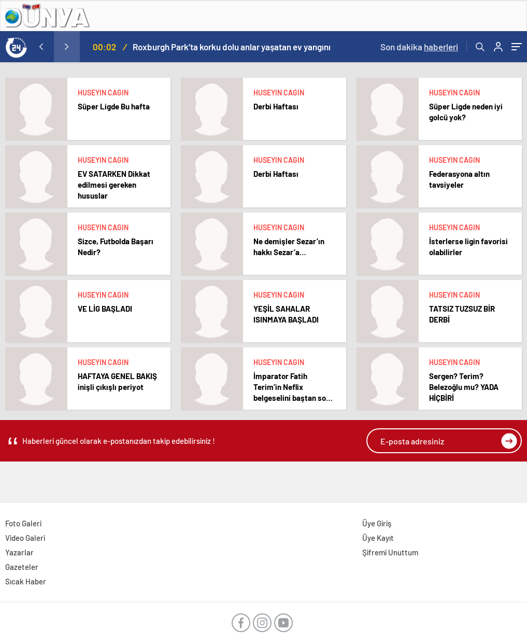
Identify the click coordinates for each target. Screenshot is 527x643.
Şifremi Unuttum (390, 552)
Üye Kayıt (378, 537)
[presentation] (41, 46)
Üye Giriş (376, 523)
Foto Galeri (23, 523)
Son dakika (419, 46)
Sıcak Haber (25, 581)
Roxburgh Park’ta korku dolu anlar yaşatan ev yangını (232, 46)
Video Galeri (25, 537)
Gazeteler (21, 566)
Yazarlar (19, 552)
